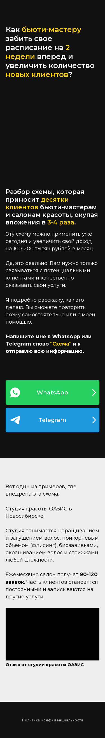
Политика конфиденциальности (52, 720)
